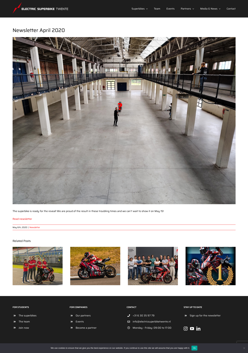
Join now (24, 328)
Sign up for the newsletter (205, 316)
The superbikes (27, 316)
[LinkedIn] (198, 329)
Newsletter (34, 227)
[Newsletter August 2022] (153, 249)
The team (24, 322)
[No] (244, 348)
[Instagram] (186, 329)
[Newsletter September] (95, 249)
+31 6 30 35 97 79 (144, 316)
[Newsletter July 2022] (211, 249)
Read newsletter (22, 219)
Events (80, 322)
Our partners (83, 316)
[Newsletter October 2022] (38, 249)
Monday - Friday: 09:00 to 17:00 (152, 328)
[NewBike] (124, 120)
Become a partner (86, 328)
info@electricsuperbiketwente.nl (152, 322)
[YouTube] (192, 329)
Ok (194, 348)
